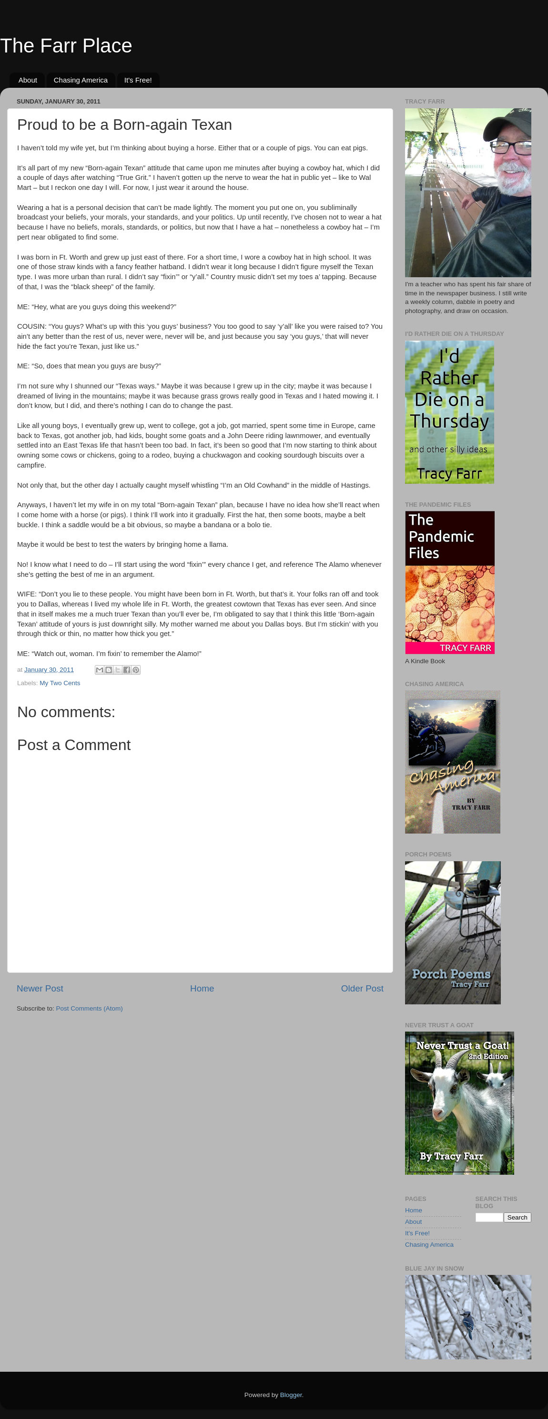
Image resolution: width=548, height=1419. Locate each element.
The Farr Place (66, 45)
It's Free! (138, 80)
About (28, 80)
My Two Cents (60, 683)
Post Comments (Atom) (89, 1008)
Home (202, 988)
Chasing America (81, 80)
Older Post (362, 988)
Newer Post (40, 988)
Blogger (291, 1394)
